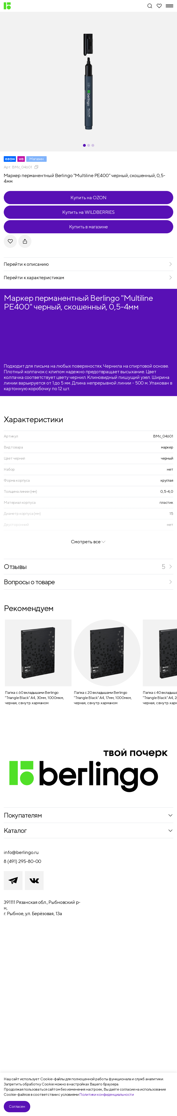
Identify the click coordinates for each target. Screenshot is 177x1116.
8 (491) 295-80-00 (22, 861)
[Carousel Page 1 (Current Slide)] (84, 145)
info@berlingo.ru (21, 852)
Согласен (17, 1106)
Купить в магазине (88, 226)
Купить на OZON (88, 197)
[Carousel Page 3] (92, 145)
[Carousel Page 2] (88, 145)
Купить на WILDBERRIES (88, 212)
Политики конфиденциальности (106, 1094)
